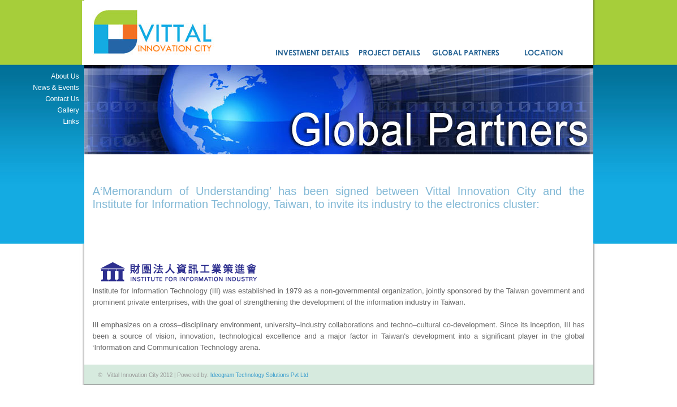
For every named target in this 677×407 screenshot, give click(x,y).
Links (71, 121)
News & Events (56, 88)
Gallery (68, 110)
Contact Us (62, 99)
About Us (65, 76)
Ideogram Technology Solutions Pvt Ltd (259, 375)
